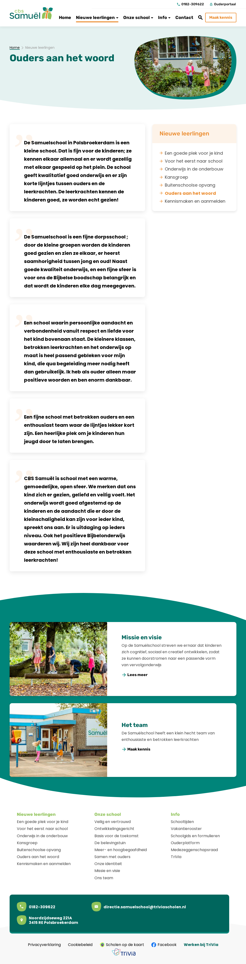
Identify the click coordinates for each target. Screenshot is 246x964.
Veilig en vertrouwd (112, 821)
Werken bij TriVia (201, 944)
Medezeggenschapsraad (194, 850)
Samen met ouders (112, 857)
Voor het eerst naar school (42, 828)
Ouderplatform (185, 843)
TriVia (176, 857)
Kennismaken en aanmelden (44, 863)
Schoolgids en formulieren (195, 836)
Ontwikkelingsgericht (114, 828)
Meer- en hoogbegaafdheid (120, 850)
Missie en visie (142, 637)
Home (15, 48)
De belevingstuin (110, 843)
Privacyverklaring (44, 944)
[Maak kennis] (220, 17)
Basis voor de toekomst (116, 836)
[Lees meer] (135, 675)
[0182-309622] (190, 4)
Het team (135, 725)
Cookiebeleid (80, 944)
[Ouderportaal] (222, 4)
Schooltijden (182, 821)
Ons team (103, 878)
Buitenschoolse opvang (39, 850)
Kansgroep (27, 843)
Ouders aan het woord (38, 857)
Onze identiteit (108, 863)
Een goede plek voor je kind (42, 821)
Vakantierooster (186, 828)
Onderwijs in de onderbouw (42, 836)
